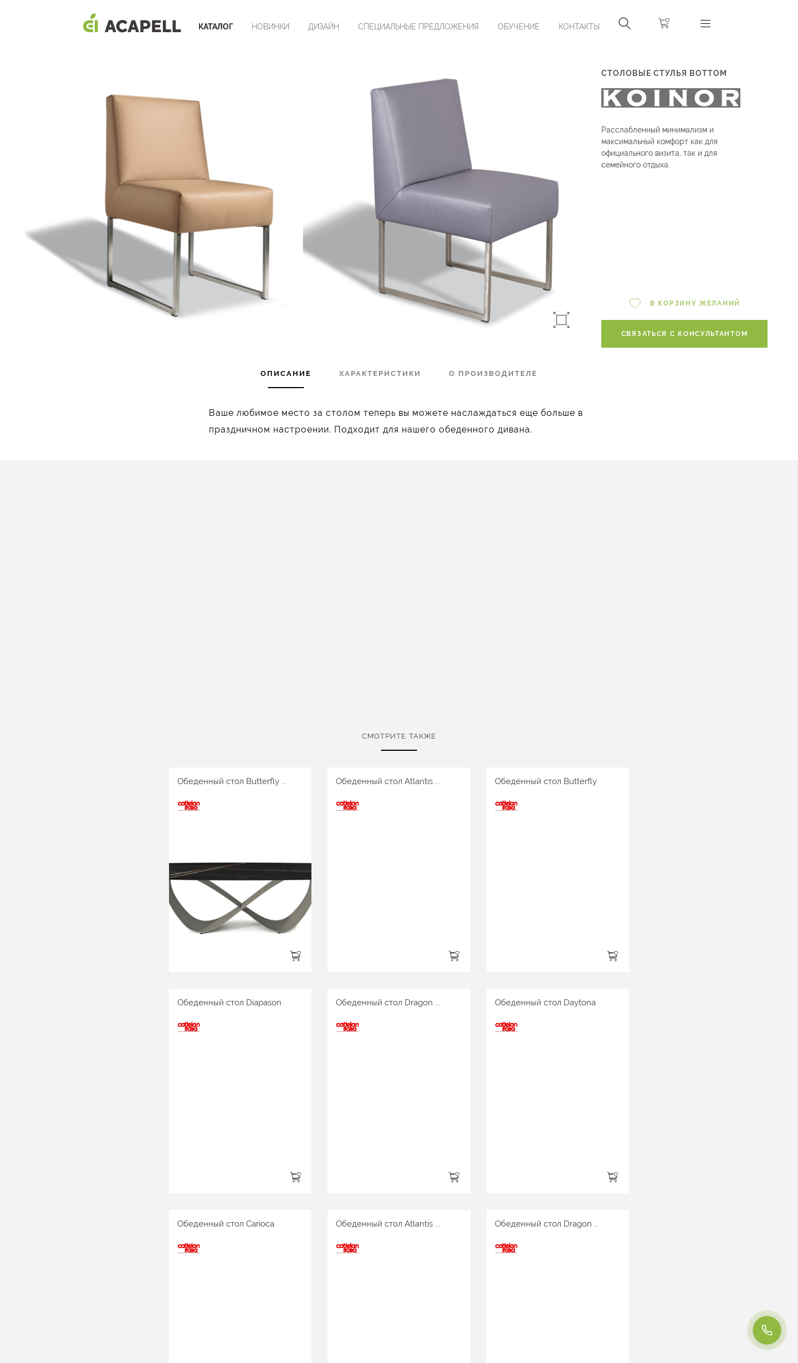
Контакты (579, 26)
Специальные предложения (418, 26)
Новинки (270, 26)
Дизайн (323, 26)
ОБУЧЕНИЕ (519, 26)
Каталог (215, 26)
